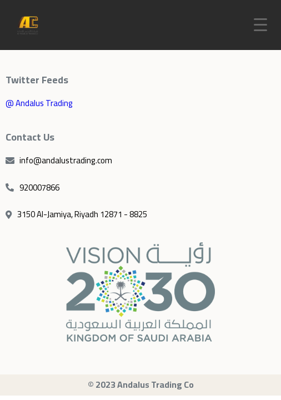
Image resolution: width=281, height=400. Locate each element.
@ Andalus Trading (39, 103)
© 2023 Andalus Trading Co (141, 384)
